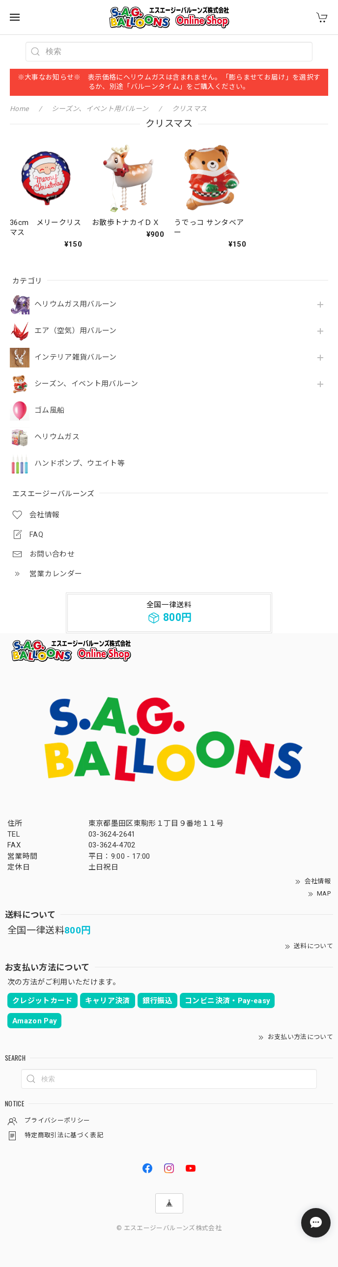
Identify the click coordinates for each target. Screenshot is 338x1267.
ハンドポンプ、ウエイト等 (79, 463)
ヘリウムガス (57, 437)
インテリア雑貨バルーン (75, 357)
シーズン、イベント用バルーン (86, 384)
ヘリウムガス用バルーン (75, 304)
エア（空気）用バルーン (75, 331)
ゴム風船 (49, 410)
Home (19, 109)
